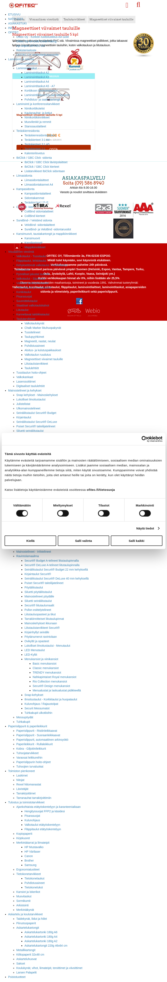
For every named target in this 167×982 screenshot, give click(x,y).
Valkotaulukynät (34, 323)
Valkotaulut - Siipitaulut (30, 278)
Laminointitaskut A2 (36, 72)
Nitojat (20, 780)
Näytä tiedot (145, 528)
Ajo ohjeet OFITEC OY (30, 45)
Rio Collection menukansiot (50, 681)
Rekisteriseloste (26, 50)
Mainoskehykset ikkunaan (40, 623)
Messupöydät (24, 717)
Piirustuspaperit (26, 923)
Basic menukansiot (44, 663)
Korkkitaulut (23, 292)
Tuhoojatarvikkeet (27, 753)
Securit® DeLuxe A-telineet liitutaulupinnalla (52, 565)
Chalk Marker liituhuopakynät (42, 327)
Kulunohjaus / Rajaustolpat (41, 703)
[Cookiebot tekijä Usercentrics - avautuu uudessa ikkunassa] (144, 439)
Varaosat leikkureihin (29, 757)
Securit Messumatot (37, 708)
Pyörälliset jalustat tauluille (33, 274)
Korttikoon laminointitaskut (41, 90)
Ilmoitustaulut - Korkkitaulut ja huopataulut (50, 699)
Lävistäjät (22, 789)
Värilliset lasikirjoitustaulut (32, 283)
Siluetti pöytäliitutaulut (38, 592)
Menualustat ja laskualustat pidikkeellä (57, 690)
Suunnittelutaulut (27, 301)
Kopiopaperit (24, 833)
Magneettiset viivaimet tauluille (43, 359)
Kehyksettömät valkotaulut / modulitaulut (41, 265)
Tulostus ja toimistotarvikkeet (26, 802)
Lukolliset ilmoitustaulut (30, 399)
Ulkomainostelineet (28, 408)
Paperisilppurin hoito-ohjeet (33, 762)
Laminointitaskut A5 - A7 (39, 86)
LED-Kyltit (30, 654)
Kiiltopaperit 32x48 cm (30, 954)
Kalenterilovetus (34, 153)
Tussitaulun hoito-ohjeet (31, 372)
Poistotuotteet (16, 977)
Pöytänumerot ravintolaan (40, 636)
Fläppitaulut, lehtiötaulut (31, 260)
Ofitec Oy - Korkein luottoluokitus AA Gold (42, 36)
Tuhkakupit (23, 721)
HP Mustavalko (33, 847)
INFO (11, 28)
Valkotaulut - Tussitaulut (31, 256)
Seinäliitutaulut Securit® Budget (36, 412)
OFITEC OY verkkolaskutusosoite (37, 54)
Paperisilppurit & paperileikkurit (27, 726)
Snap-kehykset (33, 695)
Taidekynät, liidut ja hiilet (31, 918)
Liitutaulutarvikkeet (36, 363)
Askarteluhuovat (26, 959)
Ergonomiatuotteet (28, 869)
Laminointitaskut (26, 68)
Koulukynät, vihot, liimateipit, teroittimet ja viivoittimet (49, 968)
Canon (28, 856)
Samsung (30, 865)
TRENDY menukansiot (47, 672)
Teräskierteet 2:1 (34, 148)
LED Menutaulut (34, 650)
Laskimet (22, 775)
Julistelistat (23, 404)
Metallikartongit (25, 950)
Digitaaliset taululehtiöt (30, 386)
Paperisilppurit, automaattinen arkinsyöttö (42, 739)
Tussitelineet (32, 332)
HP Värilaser (32, 851)
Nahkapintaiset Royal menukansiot (54, 677)
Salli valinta (83, 540)
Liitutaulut (22, 310)
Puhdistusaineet (34, 345)
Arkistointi (22, 905)
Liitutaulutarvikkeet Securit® (42, 627)
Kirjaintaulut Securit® (37, 574)
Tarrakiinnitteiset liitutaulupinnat (44, 618)
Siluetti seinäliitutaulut (30, 430)
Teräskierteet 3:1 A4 (37, 139)
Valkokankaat (24, 377)
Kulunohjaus (32, 820)
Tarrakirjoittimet (25, 793)
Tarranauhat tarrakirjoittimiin (33, 797)
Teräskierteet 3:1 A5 (37, 144)
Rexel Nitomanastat (28, 784)
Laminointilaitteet (27, 63)
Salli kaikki (136, 540)
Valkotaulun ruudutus (37, 354)
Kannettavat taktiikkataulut (32, 314)
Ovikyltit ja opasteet (36, 641)
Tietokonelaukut (34, 878)
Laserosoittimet (25, 381)
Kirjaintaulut (23, 417)
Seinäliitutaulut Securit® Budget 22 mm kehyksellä (56, 569)
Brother (29, 860)
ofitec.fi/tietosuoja (101, 489)
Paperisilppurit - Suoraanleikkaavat (38, 735)
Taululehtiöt (31, 368)
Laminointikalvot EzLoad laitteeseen (47, 95)
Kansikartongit (33, 242)
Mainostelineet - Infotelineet (33, 551)
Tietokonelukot (33, 887)
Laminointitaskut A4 (36, 81)
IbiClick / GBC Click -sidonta (34, 157)
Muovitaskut (23, 896)
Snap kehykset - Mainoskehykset (37, 395)
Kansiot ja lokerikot (28, 891)
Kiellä (30, 540)
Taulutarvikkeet (25, 318)
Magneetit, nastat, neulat (39, 341)
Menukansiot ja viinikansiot (41, 659)
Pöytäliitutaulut (33, 587)
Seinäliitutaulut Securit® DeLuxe (36, 421)
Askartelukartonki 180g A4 (41, 936)
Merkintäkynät (25, 909)
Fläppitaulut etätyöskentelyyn (42, 829)
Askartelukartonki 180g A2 (41, 941)
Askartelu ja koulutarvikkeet (25, 914)
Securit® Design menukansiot (51, 686)
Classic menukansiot (46, 668)
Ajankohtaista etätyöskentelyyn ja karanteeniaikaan (48, 806)
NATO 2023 (15, 19)
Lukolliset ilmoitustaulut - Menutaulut (47, 645)
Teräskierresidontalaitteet (40, 135)
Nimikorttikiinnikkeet (37, 117)
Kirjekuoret (23, 838)
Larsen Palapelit (26, 972)
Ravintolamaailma (27, 556)
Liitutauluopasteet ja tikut (40, 614)
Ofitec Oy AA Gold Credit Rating (36, 41)
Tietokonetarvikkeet (28, 874)
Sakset (20, 963)
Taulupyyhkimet (34, 336)
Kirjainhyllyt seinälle (36, 632)
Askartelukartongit (27, 927)
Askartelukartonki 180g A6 (41, 932)
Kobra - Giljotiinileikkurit (31, 748)
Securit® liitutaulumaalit (39, 605)
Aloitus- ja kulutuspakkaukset (42, 350)
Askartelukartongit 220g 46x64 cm (45, 945)
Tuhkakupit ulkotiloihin (38, 712)
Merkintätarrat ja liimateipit (32, 842)
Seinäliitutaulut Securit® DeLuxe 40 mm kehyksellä (56, 578)
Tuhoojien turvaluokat (29, 766)
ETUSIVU (14, 14)
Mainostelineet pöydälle (39, 596)
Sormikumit (23, 900)
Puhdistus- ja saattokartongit (42, 99)
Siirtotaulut (23, 269)
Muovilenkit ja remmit (37, 122)
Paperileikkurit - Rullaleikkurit (34, 744)
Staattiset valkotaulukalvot (32, 305)
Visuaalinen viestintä (21, 251)
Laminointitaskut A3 (36, 77)
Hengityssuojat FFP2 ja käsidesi (44, 811)
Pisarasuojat (24, 296)
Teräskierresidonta (28, 130)
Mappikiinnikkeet (34, 247)
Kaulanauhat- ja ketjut (38, 113)
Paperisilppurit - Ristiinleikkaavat (36, 730)
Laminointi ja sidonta (21, 59)
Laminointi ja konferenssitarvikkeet (38, 104)
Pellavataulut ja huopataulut (33, 287)
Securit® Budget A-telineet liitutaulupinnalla (51, 560)
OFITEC (13, 32)
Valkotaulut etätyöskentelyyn (42, 824)
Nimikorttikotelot (34, 108)
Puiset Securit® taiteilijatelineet (35, 426)
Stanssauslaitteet (35, 126)
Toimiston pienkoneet (21, 771)
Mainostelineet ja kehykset (24, 390)
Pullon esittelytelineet (37, 609)
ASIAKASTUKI (17, 23)
